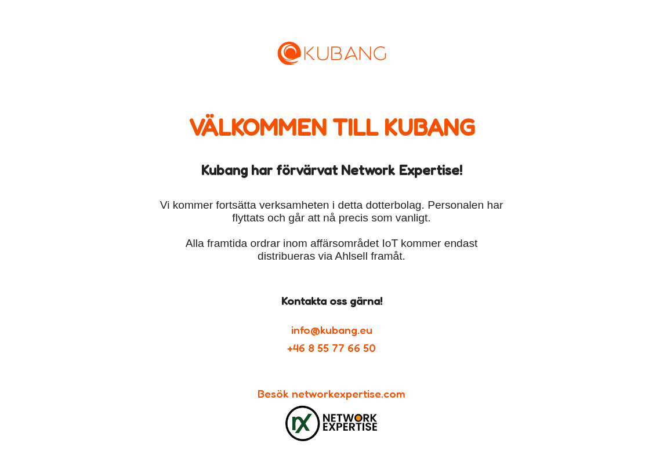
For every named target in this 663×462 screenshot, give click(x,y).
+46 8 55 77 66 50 (331, 348)
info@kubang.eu (331, 330)
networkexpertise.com (348, 394)
